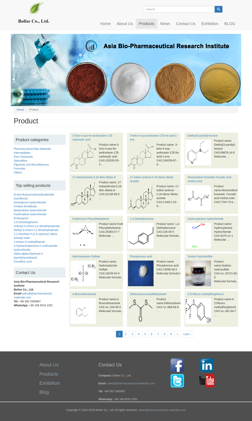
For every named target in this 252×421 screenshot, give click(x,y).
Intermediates (22, 152)
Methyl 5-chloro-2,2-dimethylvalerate (36, 230)
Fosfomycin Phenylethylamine (90, 218)
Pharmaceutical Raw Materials (32, 148)
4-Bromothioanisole (84, 294)
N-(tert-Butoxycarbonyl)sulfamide (34, 194)
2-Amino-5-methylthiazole (29, 241)
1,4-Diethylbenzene (142, 218)
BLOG (229, 23)
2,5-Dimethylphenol (26, 222)
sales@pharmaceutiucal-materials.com (131, 383)
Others (18, 172)
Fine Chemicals (23, 156)
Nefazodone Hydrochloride (30, 210)
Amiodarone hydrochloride (30, 202)
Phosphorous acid (141, 256)
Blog (44, 392)
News (165, 23)
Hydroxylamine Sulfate (86, 256)
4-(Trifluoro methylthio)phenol (205, 294)
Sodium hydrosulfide (199, 256)
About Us (125, 23)
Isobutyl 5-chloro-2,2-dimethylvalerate (37, 226)
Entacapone (21, 218)
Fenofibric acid (23, 261)
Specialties (20, 160)
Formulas (19, 168)
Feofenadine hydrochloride (30, 214)
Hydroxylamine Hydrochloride (205, 218)
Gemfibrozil (21, 198)
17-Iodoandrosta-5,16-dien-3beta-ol (94, 177)
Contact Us (185, 23)
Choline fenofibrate (25, 206)
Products (146, 23)
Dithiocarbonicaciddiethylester (148, 294)
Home (105, 23)
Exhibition (210, 23)
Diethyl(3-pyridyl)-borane (202, 135)
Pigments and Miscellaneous (31, 164)
